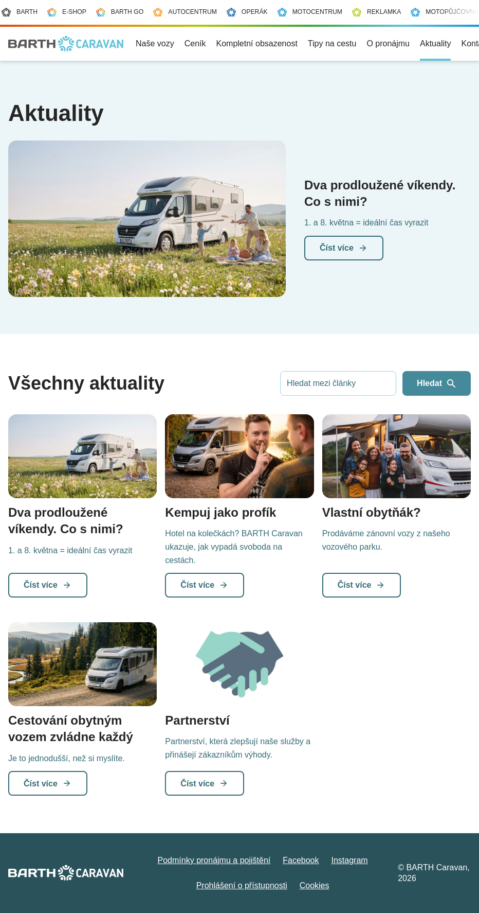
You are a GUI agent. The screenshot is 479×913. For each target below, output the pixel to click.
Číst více (344, 248)
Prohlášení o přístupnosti (241, 885)
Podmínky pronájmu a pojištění (214, 860)
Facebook (301, 860)
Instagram (349, 860)
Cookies (314, 885)
